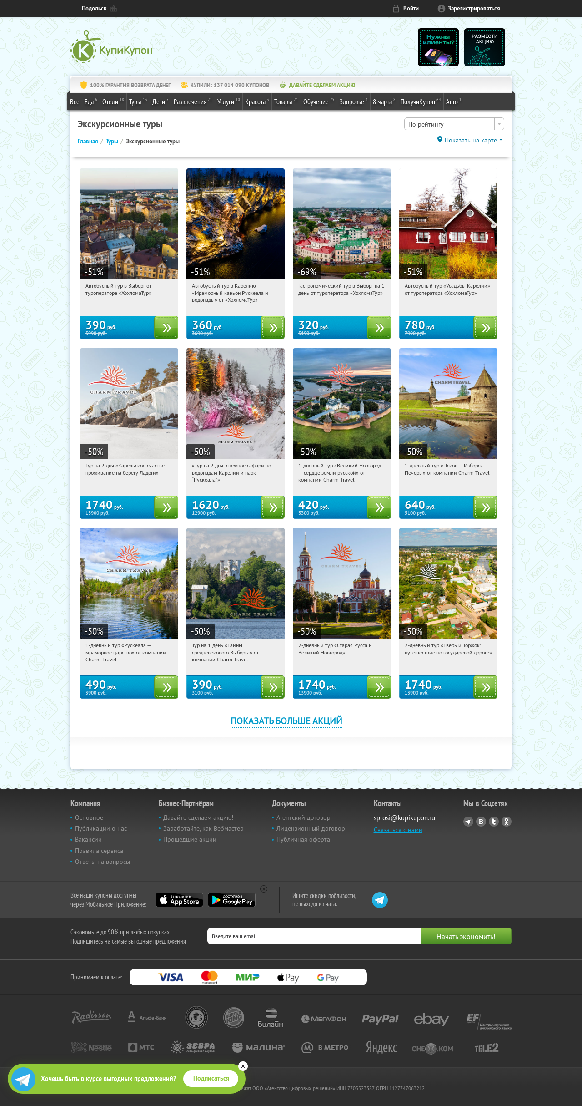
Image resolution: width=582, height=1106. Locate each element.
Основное (89, 817)
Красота (257, 101)
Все (75, 101)
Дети (160, 101)
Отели (113, 101)
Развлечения (193, 101)
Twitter (494, 822)
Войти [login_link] (411, 8)
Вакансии (88, 839)
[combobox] (454, 123)
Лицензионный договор (310, 828)
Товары (286, 101)
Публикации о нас (101, 828)
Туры (138, 101)
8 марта (384, 101)
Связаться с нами (398, 830)
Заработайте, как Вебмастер (203, 828)
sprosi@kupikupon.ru (404, 817)
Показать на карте (471, 140)
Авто (454, 101)
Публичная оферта (303, 839)
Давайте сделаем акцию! (198, 817)
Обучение (319, 101)
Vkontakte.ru (481, 822)
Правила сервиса (99, 851)
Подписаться (211, 1078)
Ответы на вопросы (102, 861)
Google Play (232, 900)
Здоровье (354, 101)
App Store (179, 900)
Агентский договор (303, 817)
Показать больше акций (286, 720)
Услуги (228, 101)
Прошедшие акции (189, 839)
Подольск (94, 8)
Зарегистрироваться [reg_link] (474, 8)
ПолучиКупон (421, 101)
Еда (91, 101)
